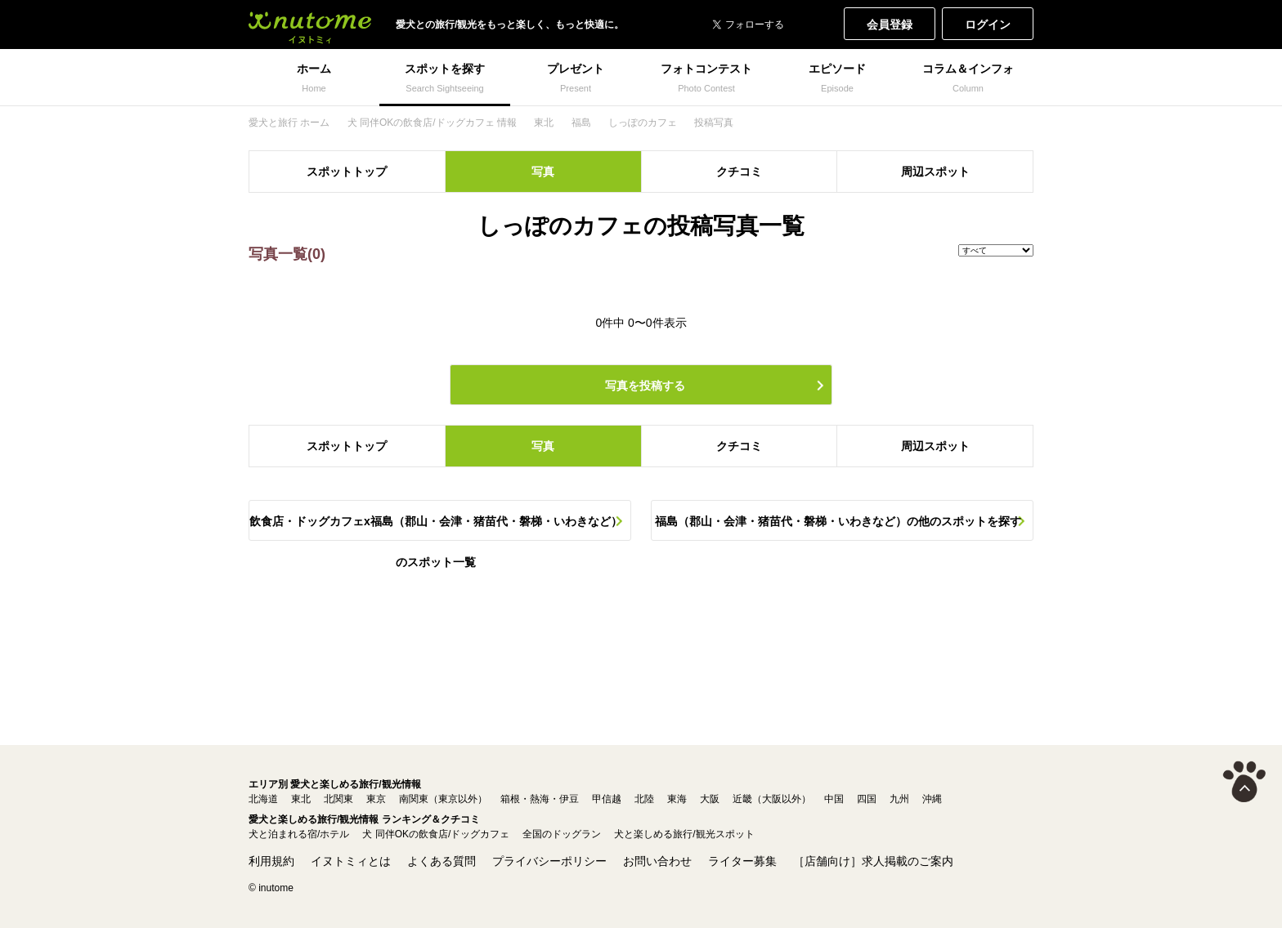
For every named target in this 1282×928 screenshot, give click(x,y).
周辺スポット (935, 171)
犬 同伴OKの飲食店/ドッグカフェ (435, 834)
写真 (542, 171)
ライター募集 (742, 861)
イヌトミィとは (351, 861)
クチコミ (739, 171)
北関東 (338, 799)
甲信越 (606, 799)
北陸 (644, 799)
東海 (677, 799)
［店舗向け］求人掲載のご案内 (873, 861)
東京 (376, 799)
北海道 (263, 799)
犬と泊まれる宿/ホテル (299, 834)
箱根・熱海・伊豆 (539, 799)
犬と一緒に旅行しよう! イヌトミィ (310, 24)
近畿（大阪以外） (772, 799)
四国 (866, 799)
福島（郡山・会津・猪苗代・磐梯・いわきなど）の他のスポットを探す (838, 521)
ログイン (988, 24)
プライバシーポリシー (549, 861)
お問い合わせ (657, 861)
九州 (899, 799)
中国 (834, 799)
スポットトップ (347, 171)
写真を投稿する (645, 385)
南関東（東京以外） (443, 799)
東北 (301, 799)
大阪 (709, 799)
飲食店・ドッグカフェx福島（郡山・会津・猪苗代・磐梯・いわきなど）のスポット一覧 (435, 528)
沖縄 (932, 799)
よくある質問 (441, 861)
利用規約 (271, 861)
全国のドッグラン (561, 834)
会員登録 (889, 24)
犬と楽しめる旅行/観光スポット (684, 834)
